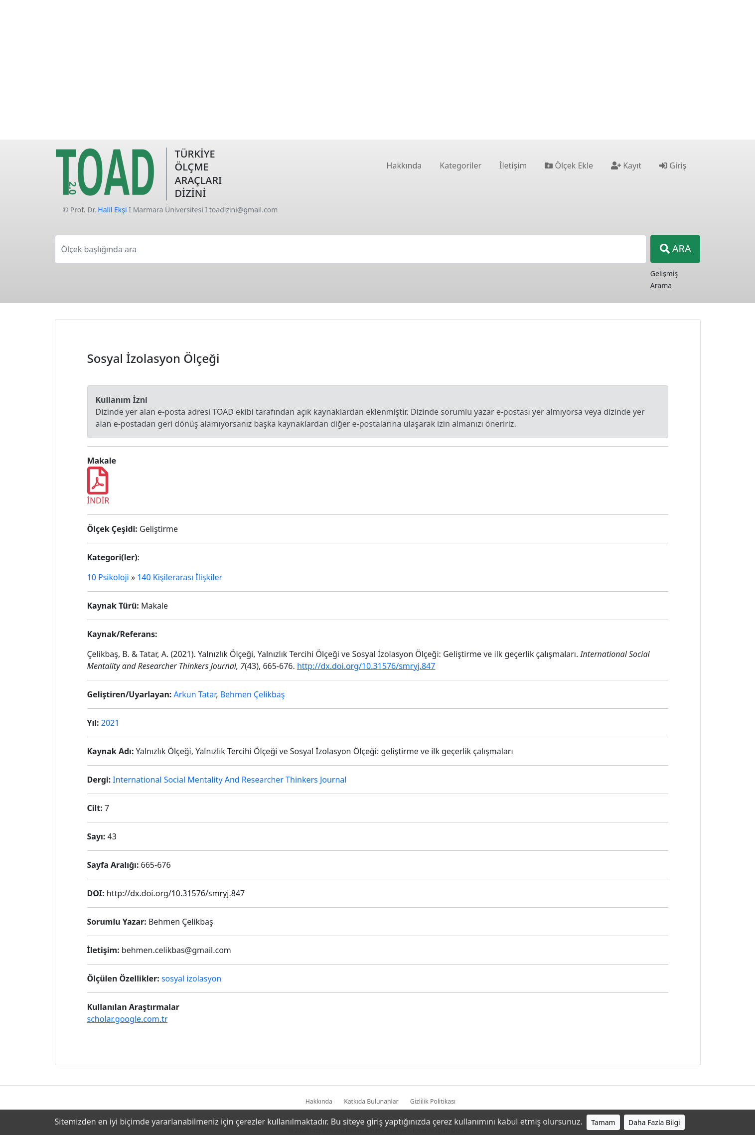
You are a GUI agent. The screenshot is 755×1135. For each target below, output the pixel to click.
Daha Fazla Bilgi (654, 1122)
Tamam (603, 1122)
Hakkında (318, 1101)
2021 (110, 722)
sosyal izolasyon (191, 978)
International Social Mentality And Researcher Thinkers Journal (229, 779)
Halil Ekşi (112, 209)
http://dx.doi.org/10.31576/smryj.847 (366, 665)
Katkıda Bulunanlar (371, 1101)
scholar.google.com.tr (127, 1018)
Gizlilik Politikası (432, 1101)
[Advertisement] (378, 70)
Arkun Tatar (194, 694)
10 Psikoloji (108, 577)
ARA (675, 248)
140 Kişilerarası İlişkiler (179, 577)
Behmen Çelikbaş (252, 694)
